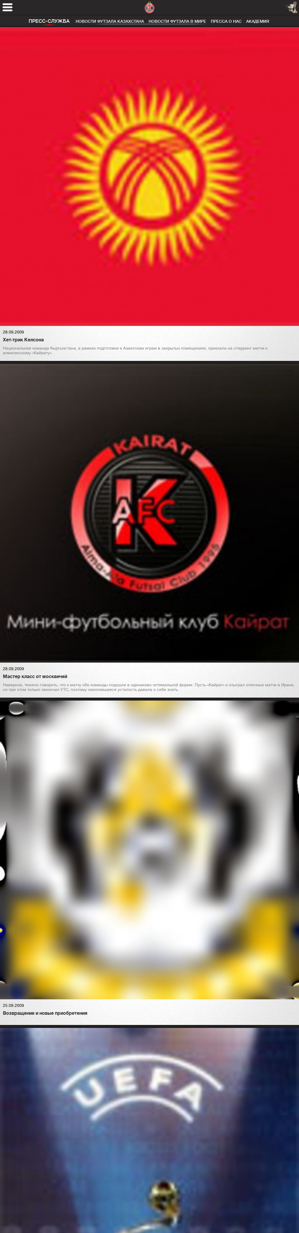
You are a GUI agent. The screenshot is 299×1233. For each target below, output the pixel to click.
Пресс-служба (49, 21)
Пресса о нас (226, 21)
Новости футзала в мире (177, 21)
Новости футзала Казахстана (110, 21)
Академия (257, 21)
